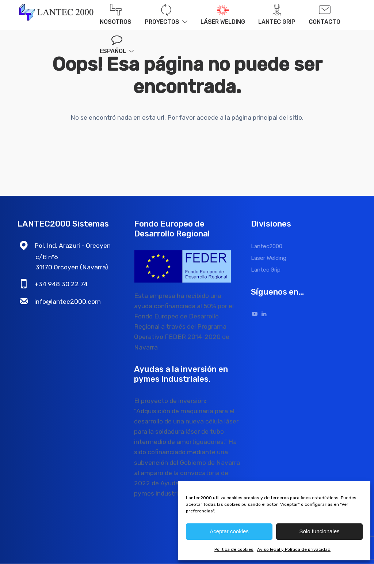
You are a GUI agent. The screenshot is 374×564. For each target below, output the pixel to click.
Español (113, 51)
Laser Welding (268, 258)
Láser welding (223, 14)
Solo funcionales (319, 531)
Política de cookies (233, 549)
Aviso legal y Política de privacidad (294, 549)
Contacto (324, 14)
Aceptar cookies (229, 531)
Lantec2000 (266, 246)
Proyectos (166, 14)
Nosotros (115, 14)
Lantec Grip (276, 14)
